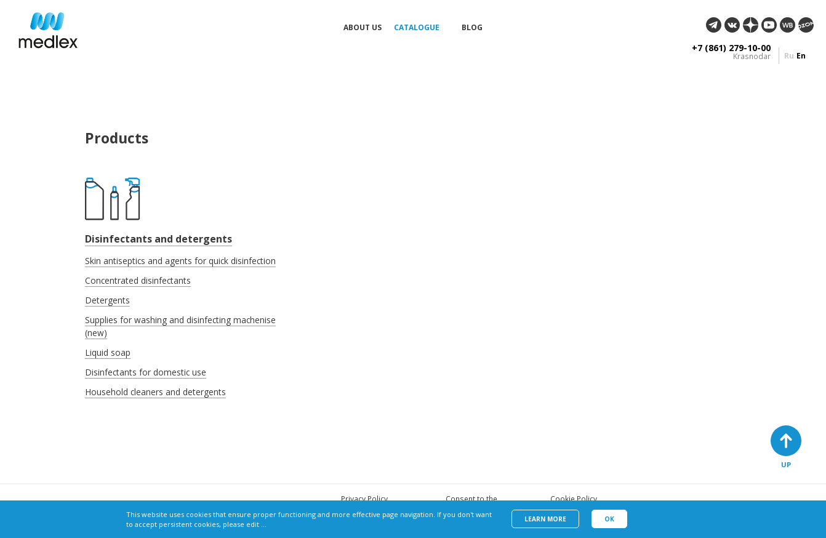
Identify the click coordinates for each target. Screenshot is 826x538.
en (801, 55)
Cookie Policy (573, 499)
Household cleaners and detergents (155, 392)
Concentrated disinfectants (138, 280)
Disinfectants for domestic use (145, 372)
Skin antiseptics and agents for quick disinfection (180, 261)
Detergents (107, 300)
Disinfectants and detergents (158, 239)
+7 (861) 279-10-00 (731, 48)
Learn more (545, 519)
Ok (609, 519)
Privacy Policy (364, 499)
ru (789, 55)
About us (362, 27)
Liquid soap (107, 352)
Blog (472, 27)
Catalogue (416, 27)
